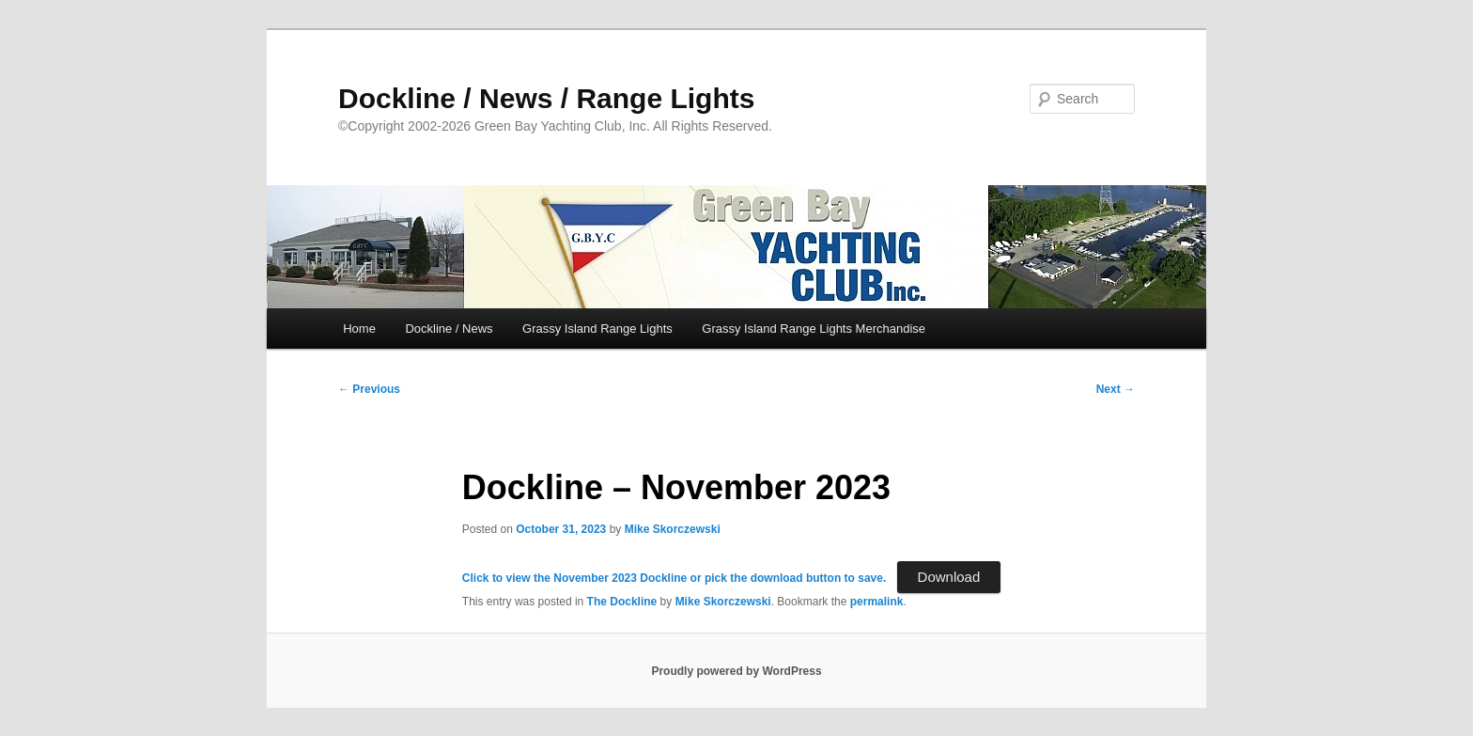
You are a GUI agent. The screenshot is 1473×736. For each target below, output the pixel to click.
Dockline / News (448, 328)
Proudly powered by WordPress (736, 671)
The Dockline (622, 601)
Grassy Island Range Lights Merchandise (813, 328)
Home (359, 328)
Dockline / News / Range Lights (546, 98)
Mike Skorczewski (673, 529)
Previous (369, 389)
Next (1115, 389)
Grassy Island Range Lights (597, 328)
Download (949, 577)
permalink (877, 601)
